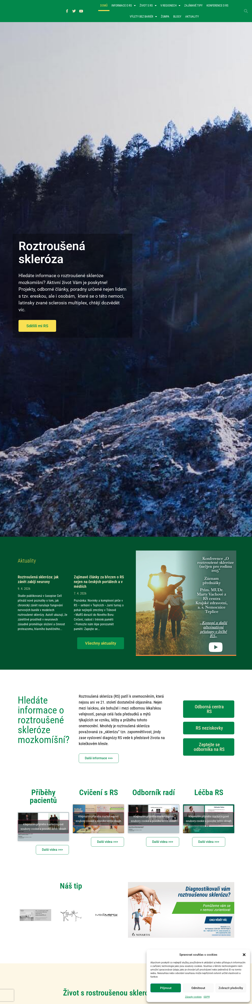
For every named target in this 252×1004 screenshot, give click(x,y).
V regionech (170, 5)
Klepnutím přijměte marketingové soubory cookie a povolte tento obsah (43, 827)
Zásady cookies (193, 997)
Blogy (177, 17)
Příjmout (165, 988)
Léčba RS (208, 793)
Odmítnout (198, 988)
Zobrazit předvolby (231, 988)
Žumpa (165, 17)
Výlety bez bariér (143, 16)
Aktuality (192, 17)
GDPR (207, 997)
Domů (103, 6)
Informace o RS (123, 5)
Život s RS (148, 5)
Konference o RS (217, 6)
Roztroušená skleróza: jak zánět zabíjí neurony (38, 580)
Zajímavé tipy (193, 6)
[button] (244, 955)
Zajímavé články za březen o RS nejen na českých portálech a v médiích (99, 582)
